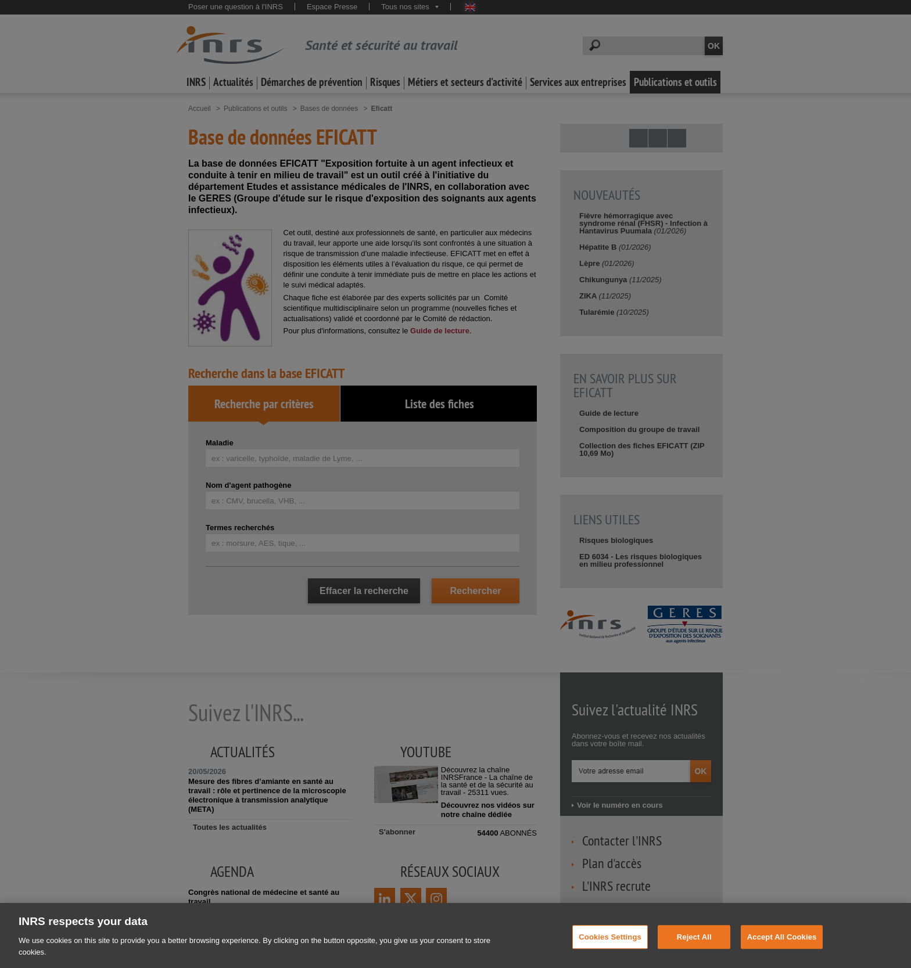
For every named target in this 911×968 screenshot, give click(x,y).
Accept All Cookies (782, 944)
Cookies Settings (610, 944)
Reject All (694, 944)
